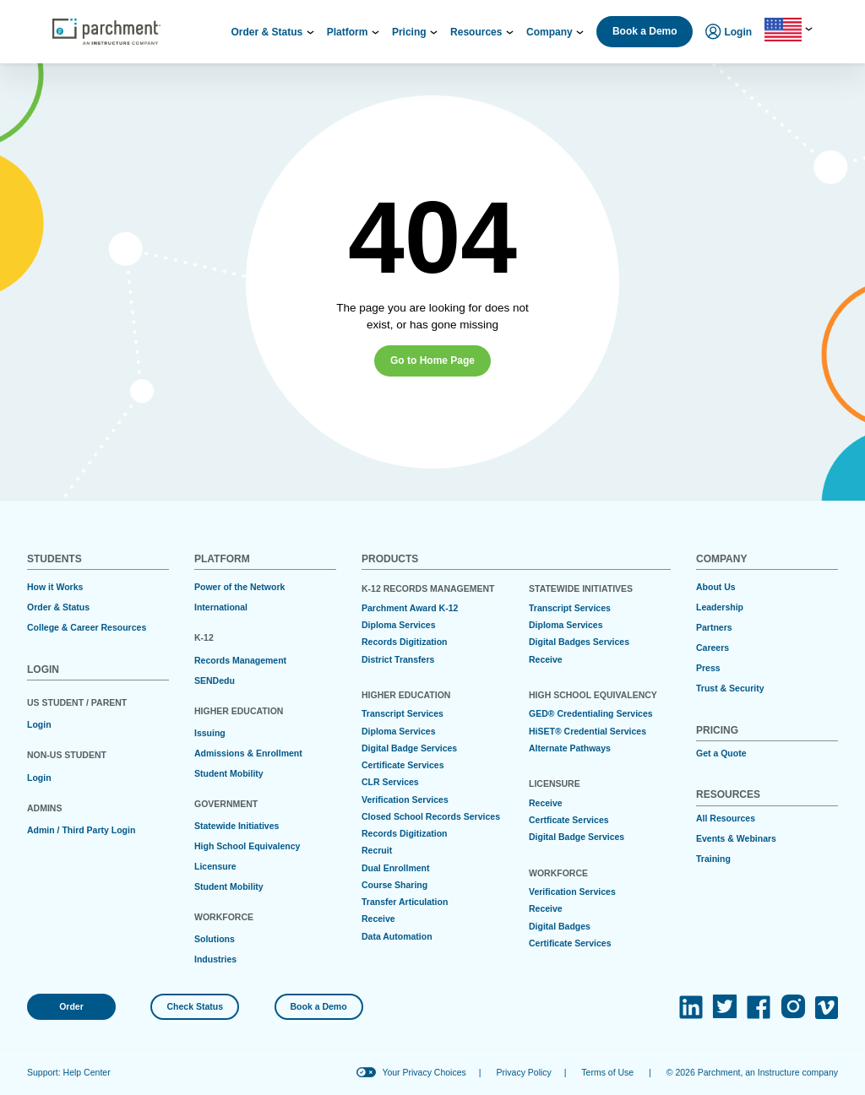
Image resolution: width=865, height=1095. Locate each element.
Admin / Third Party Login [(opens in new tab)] (81, 830)
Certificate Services (402, 765)
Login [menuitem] (728, 33)
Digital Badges (559, 926)
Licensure (215, 866)
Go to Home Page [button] (432, 360)
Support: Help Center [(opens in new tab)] (69, 1072)
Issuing (210, 733)
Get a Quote (721, 753)
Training (713, 859)
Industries (215, 959)
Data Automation (397, 936)
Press (708, 668)
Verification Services (405, 799)
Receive (378, 918)
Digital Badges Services (579, 642)
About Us (716, 587)
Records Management (240, 660)
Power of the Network (239, 587)
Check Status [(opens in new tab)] (195, 1006)
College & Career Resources (86, 627)
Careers (712, 647)
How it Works (55, 587)
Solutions (214, 939)
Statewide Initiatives (236, 826)
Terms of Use (607, 1072)
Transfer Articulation (405, 902)
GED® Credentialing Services (591, 713)
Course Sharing (394, 885)
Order (71, 1006)
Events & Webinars (736, 838)
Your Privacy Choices (423, 1072)
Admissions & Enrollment (248, 753)
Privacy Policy (523, 1072)
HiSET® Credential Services (587, 731)
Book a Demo (644, 31)
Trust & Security (730, 688)
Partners (714, 627)
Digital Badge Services (409, 748)
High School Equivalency (247, 846)
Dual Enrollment (396, 868)
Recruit (377, 850)
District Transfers (398, 659)
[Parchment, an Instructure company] (106, 32)
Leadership (719, 607)
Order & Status (58, 607)
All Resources (725, 818)
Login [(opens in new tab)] (39, 724)
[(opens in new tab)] (691, 1007)
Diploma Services (399, 625)
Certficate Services (569, 820)
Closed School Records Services (431, 816)
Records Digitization (405, 642)
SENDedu (214, 680)
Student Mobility (229, 773)
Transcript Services (402, 713)
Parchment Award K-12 (410, 608)
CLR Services (390, 782)
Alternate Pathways (570, 748)
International (221, 607)
